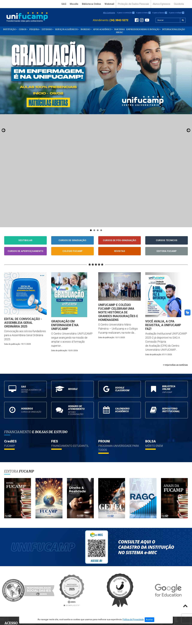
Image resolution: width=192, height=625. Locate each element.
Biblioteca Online (91, 4)
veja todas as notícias (175, 252)
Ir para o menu (143, 13)
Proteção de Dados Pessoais (133, 4)
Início (8, 518)
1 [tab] (91, 117)
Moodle (74, 4)
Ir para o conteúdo (125, 13)
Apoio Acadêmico (102, 29)
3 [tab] (98, 117)
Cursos (22, 29)
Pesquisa (34, 29)
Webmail (109, 4)
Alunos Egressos (161, 4)
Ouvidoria (179, 4)
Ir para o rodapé (176, 13)
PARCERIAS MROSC (119, 31)
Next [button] (188, 74)
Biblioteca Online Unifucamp (21, 531)
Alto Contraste (109, 13)
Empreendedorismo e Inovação (142, 29)
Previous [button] (3, 74)
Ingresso (85, 29)
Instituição (9, 29)
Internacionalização (173, 29)
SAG (63, 4)
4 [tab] (101, 117)
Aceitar (149, 619)
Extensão (47, 29)
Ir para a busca (159, 13)
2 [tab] (94, 117)
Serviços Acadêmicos (66, 29)
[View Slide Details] (96, 74)
